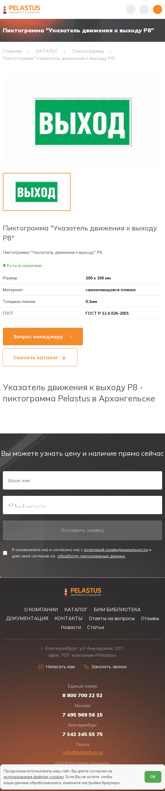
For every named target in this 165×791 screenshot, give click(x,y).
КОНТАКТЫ (69, 618)
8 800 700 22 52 (82, 695)
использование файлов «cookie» (34, 776)
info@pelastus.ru (82, 752)
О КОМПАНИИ (41, 609)
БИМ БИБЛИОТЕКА (117, 609)
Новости (71, 627)
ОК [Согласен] (153, 776)
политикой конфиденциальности (116, 549)
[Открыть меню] (157, 9)
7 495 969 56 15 (82, 715)
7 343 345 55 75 (82, 734)
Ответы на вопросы (112, 618)
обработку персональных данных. (91, 556)
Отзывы (150, 618)
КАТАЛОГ (76, 609)
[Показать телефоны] (130, 9)
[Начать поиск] (144, 9)
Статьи (95, 627)
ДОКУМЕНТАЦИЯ (27, 618)
